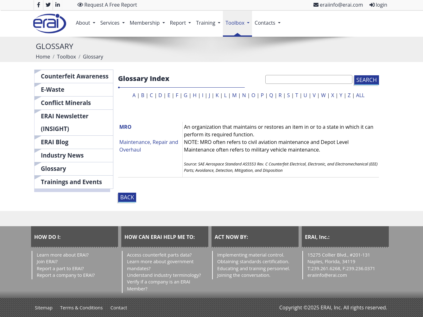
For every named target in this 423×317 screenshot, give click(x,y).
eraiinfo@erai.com (338, 4)
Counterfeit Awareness (75, 76)
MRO (125, 126)
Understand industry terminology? (164, 275)
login (378, 4)
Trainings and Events (71, 182)
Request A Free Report (107, 4)
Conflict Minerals (66, 103)
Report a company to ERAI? (66, 275)
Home (43, 56)
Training (209, 19)
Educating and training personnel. (253, 268)
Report (182, 19)
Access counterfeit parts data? (159, 255)
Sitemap (44, 307)
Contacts (269, 19)
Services (113, 19)
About (87, 19)
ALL (360, 95)
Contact (118, 307)
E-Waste (52, 89)
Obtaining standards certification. (253, 261)
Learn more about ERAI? (63, 255)
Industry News (62, 155)
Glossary (53, 168)
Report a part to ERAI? (60, 268)
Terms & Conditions (81, 307)
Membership (148, 19)
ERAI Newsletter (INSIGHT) (65, 122)
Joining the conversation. (243, 275)
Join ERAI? (47, 261)
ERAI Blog (54, 142)
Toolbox (238, 19)
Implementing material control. (250, 255)
